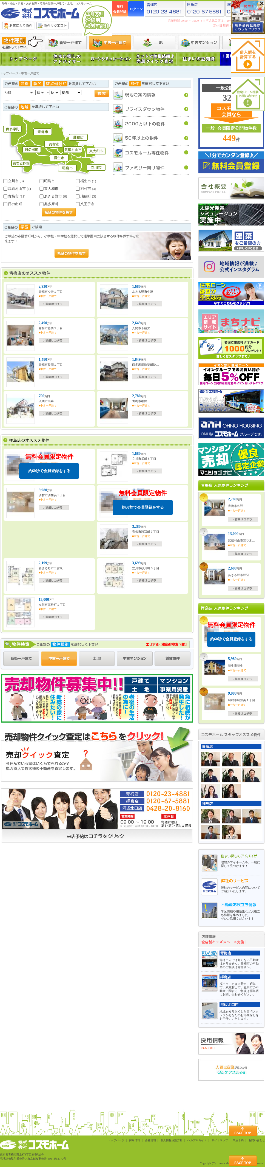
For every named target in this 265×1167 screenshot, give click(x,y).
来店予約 (238, 1140)
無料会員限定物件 (49, 466)
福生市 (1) (86, 181)
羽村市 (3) (86, 188)
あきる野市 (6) (53, 196)
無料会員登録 (119, 9)
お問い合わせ (257, 1140)
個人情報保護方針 (172, 1140)
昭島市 (47, 181)
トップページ (9, 73)
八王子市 (85, 204)
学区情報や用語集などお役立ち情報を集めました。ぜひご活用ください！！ (240, 915)
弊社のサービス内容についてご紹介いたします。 (240, 889)
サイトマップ (220, 1140)
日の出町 (12, 204)
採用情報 (134, 1140)
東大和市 (48, 188)
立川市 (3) (13, 181)
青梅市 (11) (14, 196)
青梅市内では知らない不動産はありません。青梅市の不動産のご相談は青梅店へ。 (239, 963)
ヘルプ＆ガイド (197, 1140)
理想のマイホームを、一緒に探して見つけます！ (240, 864)
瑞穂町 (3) (86, 196)
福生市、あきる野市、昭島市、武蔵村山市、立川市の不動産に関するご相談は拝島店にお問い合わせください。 (239, 989)
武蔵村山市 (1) (17, 188)
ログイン (136, 9)
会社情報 (150, 1140)
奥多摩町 (48, 204)
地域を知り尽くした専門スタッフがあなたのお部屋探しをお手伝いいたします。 (239, 1015)
